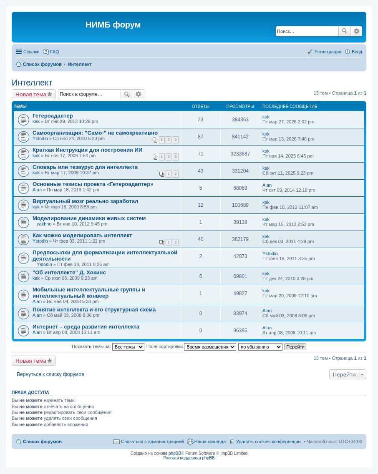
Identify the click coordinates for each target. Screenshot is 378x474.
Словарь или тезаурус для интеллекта (85, 167)
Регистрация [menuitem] (328, 51)
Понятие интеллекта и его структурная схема (94, 309)
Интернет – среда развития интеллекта (86, 327)
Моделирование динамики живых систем (89, 218)
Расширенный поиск (356, 31)
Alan (37, 189)
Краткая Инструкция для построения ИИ (87, 150)
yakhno (44, 223)
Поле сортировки (191, 346)
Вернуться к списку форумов (50, 374)
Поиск (344, 31)
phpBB (175, 453)
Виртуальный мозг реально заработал (86, 201)
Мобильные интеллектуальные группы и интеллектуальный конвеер (89, 292)
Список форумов (42, 441)
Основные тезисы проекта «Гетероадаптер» (93, 184)
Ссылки (31, 51)
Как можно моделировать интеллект (82, 235)
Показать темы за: (108, 346)
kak (36, 121)
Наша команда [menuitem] (210, 441)
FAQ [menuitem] (54, 51)
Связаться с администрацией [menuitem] (152, 441)
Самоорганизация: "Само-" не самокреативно (95, 133)
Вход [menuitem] (357, 51)
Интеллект (32, 82)
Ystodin (40, 138)
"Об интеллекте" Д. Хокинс (69, 272)
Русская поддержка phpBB (188, 458)
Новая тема (30, 94)
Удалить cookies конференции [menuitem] (268, 441)
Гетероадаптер (53, 116)
